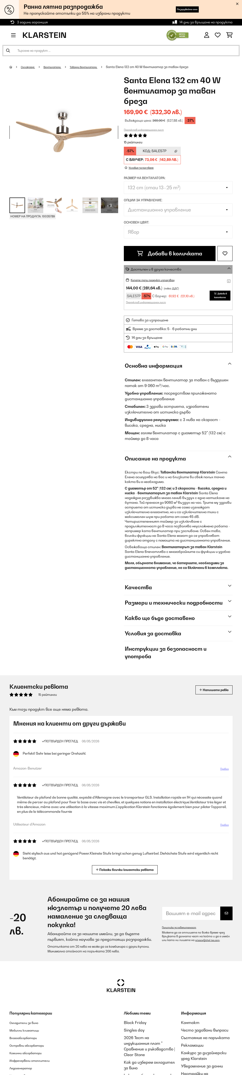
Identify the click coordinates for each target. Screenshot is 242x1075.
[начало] (15, 67)
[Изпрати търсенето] (8, 50)
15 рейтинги (133, 142)
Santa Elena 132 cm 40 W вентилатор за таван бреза (164, 67)
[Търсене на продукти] (121, 50)
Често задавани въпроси (204, 1030)
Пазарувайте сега (178, 9)
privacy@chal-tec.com (210, 940)
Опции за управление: (143, 200)
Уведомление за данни (202, 1066)
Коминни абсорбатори (30, 1052)
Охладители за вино (28, 1022)
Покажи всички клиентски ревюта (126, 869)
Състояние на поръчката (205, 1037)
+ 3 (109, 205)
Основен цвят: (136, 222)
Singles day (134, 1030)
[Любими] (217, 35)
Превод (222, 770)
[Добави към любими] (225, 253)
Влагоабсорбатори (27, 1037)
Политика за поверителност (182, 927)
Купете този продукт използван (159, 280)
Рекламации (192, 1045)
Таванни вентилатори (97, 67)
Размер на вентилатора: (144, 178)
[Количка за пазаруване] (229, 35)
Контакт (190, 1022)
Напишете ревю (209, 689)
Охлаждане (30, 67)
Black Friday (135, 1022)
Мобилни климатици (28, 1030)
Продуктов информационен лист (144, 129)
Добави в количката (169, 253)
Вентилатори (59, 67)
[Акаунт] (206, 35)
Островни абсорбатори (32, 1045)
